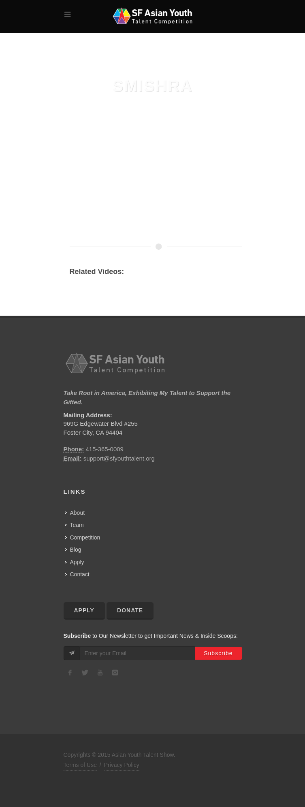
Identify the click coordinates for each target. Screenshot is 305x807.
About (77, 513)
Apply (77, 562)
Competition (85, 537)
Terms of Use (80, 765)
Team (77, 525)
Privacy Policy (121, 765)
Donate (130, 610)
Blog (75, 549)
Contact (80, 574)
